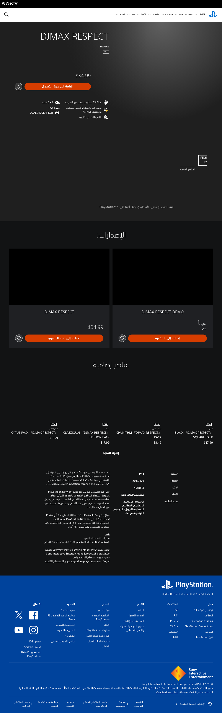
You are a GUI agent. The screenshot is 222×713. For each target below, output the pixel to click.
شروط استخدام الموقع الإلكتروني (95, 704)
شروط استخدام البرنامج (22, 704)
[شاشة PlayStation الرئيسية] (212, 15)
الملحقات (173, 632)
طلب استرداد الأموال (98, 641)
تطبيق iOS (35, 641)
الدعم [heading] (105, 604)
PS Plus (169, 14)
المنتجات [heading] (172, 604)
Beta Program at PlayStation (31, 654)
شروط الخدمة (68, 610)
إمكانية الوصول (136, 615)
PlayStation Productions (199, 626)
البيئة (141, 610)
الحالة (106, 625)
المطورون (70, 635)
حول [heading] (210, 604)
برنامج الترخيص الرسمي (63, 641)
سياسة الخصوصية (121, 704)
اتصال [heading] (37, 604)
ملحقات (156, 14)
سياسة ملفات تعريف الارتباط (47, 704)
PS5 (176, 610)
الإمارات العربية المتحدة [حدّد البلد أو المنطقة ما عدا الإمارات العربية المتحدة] (193, 704)
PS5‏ (190, 14)
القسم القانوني (138, 704)
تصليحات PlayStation (98, 630)
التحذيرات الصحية (66, 630)
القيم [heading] (140, 604)
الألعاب (201, 14)
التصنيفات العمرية (65, 625)
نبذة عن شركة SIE (203, 610)
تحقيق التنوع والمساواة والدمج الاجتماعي (132, 628)
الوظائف (208, 615)
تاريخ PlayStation (204, 637)
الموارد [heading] (70, 604)
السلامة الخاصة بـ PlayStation (100, 617)
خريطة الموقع (70, 704)
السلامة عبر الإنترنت (133, 621)
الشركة (209, 632)
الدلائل (106, 646)
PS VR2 (174, 621)
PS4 (181, 14)
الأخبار (143, 14)
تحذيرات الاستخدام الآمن (96, 538)
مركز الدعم (103, 610)
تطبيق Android (32, 647)
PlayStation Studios (201, 621)
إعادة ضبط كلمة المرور (97, 635)
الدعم (122, 14)
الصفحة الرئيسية (204, 594)
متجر (133, 14)
